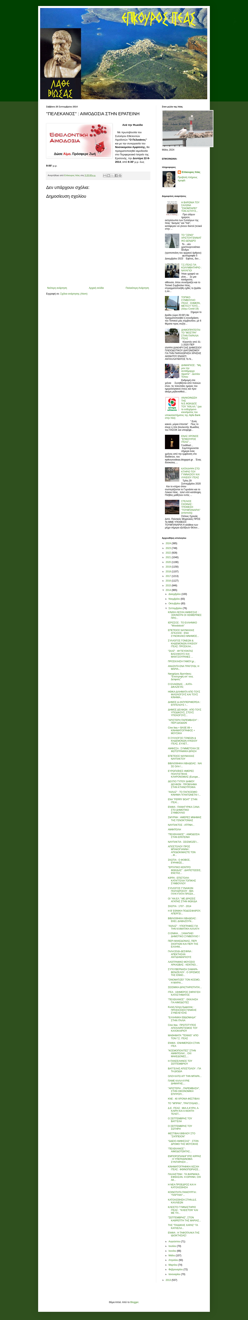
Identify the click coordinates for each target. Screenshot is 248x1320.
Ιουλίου (173, 1246)
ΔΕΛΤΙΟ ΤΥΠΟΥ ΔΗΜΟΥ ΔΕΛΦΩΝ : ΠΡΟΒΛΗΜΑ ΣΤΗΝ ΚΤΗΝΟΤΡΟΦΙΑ (182, 784)
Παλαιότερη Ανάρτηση (137, 288)
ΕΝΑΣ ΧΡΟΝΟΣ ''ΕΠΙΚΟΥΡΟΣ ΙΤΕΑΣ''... (189, 439)
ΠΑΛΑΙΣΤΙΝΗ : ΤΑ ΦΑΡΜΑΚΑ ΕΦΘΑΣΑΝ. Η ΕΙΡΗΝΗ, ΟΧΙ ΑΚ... (184, 1177)
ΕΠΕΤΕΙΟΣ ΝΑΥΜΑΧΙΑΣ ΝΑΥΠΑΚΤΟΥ (181, 757)
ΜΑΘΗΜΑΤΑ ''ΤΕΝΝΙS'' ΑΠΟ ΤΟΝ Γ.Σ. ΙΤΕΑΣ (183, 1037)
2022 (169, 552)
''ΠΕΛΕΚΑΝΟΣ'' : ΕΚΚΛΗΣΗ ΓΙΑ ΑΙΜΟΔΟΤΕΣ (183, 1001)
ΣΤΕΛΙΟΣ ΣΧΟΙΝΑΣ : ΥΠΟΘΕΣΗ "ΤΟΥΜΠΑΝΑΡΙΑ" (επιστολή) (190, 507)
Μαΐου (172, 1255)
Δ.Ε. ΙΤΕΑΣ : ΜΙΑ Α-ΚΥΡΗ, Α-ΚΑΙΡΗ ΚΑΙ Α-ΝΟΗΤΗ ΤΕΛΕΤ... (183, 1111)
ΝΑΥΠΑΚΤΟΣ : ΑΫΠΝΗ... (181, 825)
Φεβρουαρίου (176, 1269)
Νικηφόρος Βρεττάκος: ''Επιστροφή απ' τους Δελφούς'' (180, 676)
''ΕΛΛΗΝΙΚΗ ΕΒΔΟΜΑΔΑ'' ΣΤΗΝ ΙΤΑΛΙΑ (182, 1019)
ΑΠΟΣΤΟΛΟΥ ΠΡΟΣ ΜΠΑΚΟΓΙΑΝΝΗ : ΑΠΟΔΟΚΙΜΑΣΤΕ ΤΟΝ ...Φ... (181, 851)
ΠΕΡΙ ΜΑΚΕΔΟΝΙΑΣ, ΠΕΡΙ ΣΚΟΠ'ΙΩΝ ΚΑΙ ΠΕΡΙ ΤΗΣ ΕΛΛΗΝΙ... (183, 944)
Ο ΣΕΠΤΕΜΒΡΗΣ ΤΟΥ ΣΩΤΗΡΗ (180, 1127)
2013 (169, 1280)
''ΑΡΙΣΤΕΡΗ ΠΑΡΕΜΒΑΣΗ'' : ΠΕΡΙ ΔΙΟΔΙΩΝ (183, 721)
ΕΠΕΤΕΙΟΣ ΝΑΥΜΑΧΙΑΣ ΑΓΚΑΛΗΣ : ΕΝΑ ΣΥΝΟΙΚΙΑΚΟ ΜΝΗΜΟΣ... (183, 633)
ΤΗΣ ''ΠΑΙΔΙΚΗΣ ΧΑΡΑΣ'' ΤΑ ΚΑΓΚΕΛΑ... (183, 1226)
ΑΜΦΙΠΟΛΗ (174, 829)
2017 (169, 576)
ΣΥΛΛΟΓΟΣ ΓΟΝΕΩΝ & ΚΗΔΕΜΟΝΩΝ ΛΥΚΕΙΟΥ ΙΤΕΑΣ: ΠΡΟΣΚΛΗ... (182, 643)
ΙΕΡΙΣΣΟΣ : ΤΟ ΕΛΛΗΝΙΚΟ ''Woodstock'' (182, 624)
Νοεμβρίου (175, 598)
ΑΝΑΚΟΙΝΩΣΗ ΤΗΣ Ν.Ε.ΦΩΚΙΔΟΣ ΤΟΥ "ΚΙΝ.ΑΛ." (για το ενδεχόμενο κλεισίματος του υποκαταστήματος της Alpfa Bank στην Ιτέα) (183, 407)
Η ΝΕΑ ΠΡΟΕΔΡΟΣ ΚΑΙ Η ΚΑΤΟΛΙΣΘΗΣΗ (182, 1186)
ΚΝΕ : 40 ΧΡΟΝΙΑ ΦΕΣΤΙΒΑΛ (184, 1098)
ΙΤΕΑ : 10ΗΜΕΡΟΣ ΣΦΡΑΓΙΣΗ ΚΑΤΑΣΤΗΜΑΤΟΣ (184, 993)
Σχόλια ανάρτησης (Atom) (73, 293)
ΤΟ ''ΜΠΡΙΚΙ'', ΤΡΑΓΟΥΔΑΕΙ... (184, 1103)
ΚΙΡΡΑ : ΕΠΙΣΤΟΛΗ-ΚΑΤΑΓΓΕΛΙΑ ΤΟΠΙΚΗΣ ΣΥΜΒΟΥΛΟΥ (182, 880)
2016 (169, 580)
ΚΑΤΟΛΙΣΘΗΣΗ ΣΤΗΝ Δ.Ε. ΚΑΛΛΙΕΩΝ (182, 1201)
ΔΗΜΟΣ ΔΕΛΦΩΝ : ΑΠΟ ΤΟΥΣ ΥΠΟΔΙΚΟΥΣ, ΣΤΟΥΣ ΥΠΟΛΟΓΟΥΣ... (184, 712)
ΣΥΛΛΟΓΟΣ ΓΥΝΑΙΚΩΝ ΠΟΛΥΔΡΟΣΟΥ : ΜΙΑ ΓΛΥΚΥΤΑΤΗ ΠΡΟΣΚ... (181, 891)
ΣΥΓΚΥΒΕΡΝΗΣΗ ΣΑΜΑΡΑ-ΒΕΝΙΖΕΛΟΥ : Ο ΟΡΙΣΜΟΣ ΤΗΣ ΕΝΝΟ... (184, 972)
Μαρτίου (173, 1264)
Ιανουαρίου (175, 1274)
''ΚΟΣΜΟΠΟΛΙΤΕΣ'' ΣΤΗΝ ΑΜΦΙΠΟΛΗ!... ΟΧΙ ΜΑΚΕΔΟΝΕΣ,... (182, 1053)
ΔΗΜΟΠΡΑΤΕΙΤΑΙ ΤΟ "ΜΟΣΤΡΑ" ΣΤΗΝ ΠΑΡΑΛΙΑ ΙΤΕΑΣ (190, 334)
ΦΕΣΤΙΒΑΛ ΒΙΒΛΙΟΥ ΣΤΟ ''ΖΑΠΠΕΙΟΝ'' (181, 1135)
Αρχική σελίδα (96, 288)
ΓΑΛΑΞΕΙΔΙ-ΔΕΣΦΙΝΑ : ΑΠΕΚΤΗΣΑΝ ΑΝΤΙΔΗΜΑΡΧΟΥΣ (180, 954)
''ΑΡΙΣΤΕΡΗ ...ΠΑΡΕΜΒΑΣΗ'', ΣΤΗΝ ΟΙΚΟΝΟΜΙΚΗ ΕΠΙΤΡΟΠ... (184, 1091)
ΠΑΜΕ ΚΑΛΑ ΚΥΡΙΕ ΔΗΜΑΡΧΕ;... (178, 1082)
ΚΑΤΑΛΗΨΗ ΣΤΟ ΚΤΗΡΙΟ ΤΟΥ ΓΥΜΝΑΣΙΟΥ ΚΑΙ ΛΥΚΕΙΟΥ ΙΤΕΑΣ (190, 473)
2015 (169, 585)
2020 (169, 562)
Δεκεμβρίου (175, 594)
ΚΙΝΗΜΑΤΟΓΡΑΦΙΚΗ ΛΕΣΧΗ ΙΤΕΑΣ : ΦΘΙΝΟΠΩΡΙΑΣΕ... (184, 1168)
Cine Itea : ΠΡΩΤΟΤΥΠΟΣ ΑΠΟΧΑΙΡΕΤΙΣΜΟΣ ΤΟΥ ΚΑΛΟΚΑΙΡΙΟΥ (182, 1028)
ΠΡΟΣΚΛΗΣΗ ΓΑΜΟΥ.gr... (182, 661)
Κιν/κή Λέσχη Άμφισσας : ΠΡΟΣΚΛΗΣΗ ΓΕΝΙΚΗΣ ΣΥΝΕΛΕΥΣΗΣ (182, 1010)
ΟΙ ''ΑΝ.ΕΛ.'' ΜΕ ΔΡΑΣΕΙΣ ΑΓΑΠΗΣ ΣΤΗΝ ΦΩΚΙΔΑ (182, 900)
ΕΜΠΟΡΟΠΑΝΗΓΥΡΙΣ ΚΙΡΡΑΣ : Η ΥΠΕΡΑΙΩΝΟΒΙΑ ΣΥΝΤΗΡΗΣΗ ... (184, 1159)
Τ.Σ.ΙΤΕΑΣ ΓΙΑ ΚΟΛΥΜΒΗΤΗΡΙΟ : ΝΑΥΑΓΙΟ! (191, 267)
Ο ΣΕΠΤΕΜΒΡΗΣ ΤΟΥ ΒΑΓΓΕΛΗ (180, 1120)
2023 (169, 548)
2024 (169, 543)
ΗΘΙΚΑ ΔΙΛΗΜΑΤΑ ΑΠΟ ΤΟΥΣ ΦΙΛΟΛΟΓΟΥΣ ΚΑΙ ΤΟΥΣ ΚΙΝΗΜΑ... (184, 694)
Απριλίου (174, 1260)
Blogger (134, 1302)
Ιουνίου (173, 1251)
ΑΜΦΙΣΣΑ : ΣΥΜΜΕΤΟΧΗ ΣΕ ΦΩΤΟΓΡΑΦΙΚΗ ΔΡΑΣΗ (183, 750)
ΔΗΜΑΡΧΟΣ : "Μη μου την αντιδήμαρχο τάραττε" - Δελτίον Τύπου (191, 371)
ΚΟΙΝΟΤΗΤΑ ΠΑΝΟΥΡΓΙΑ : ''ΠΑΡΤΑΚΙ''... (182, 1193)
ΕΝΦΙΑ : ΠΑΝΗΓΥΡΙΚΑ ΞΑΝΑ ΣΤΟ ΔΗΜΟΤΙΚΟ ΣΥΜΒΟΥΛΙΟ (183, 810)
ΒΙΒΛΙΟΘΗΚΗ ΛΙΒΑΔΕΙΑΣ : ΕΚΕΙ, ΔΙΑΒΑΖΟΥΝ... (182, 920)
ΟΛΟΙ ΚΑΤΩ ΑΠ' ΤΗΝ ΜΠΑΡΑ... (185, 1076)
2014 (169, 590)
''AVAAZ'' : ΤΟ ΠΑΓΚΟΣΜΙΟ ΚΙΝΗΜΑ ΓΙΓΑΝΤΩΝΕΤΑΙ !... (184, 793)
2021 (169, 557)
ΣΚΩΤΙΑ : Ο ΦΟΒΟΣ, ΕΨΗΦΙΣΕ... (179, 861)
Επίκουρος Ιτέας (191, 172)
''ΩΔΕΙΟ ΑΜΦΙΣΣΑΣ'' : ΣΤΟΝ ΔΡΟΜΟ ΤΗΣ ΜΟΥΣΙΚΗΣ (183, 1142)
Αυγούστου (175, 1241)
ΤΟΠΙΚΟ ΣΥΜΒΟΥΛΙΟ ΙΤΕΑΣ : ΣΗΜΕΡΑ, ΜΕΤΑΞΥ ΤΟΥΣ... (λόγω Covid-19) (191, 303)
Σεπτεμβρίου (176, 608)
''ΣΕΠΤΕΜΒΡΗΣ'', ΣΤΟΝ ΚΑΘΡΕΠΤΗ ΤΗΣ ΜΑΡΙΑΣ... (184, 1219)
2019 (169, 566)
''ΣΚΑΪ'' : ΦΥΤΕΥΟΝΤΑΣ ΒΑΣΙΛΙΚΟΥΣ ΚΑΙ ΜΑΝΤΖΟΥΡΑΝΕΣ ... (180, 654)
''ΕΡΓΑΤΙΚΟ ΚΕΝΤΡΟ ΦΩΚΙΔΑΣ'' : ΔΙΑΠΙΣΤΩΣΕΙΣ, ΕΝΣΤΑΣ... (184, 870)
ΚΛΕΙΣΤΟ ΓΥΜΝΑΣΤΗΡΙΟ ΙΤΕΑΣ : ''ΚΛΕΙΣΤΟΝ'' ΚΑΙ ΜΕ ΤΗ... (183, 1210)
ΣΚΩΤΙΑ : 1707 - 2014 (179, 906)
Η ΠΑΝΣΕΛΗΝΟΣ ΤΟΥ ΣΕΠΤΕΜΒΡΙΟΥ (180, 1062)
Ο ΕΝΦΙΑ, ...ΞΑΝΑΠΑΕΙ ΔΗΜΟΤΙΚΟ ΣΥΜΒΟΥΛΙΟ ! (184, 935)
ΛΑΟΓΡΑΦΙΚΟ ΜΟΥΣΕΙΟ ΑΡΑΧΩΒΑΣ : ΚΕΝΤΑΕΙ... (183, 963)
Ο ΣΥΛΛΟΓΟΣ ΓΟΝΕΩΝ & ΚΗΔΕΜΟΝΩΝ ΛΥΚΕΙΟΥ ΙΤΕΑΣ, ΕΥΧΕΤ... (182, 741)
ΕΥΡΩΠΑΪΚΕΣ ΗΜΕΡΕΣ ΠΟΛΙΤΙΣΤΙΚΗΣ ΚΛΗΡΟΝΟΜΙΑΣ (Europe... (184, 774)
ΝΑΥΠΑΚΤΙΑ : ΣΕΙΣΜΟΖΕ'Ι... (183, 842)
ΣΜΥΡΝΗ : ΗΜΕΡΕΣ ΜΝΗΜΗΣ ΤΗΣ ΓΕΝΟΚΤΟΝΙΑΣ (184, 819)
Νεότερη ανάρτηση (57, 288)
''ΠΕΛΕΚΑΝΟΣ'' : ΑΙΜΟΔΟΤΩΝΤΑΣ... (180, 1150)
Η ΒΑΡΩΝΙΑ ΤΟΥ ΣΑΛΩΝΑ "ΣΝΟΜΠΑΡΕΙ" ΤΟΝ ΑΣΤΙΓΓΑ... (190, 206)
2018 (169, 571)
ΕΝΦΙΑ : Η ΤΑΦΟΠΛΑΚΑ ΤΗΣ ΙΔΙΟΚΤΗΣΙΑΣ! (183, 1234)
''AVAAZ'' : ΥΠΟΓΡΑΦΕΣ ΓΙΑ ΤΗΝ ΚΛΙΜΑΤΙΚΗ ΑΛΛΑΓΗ (183, 927)
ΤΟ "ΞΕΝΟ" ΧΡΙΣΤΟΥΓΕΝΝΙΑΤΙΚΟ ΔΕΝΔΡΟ (191, 238)
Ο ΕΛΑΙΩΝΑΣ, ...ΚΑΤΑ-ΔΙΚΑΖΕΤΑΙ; (180, 685)
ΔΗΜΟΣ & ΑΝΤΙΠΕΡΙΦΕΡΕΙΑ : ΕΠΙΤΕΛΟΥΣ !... (184, 703)
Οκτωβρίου (175, 603)
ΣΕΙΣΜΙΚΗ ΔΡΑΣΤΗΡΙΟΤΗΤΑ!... (185, 987)
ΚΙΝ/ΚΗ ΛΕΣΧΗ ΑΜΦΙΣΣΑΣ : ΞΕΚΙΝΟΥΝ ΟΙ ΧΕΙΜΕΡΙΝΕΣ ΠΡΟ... (185, 615)
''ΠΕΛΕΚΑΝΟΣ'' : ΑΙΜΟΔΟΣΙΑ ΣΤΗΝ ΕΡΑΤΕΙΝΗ (183, 836)
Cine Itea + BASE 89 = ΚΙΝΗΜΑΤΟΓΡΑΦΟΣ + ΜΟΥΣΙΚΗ (181, 730)
